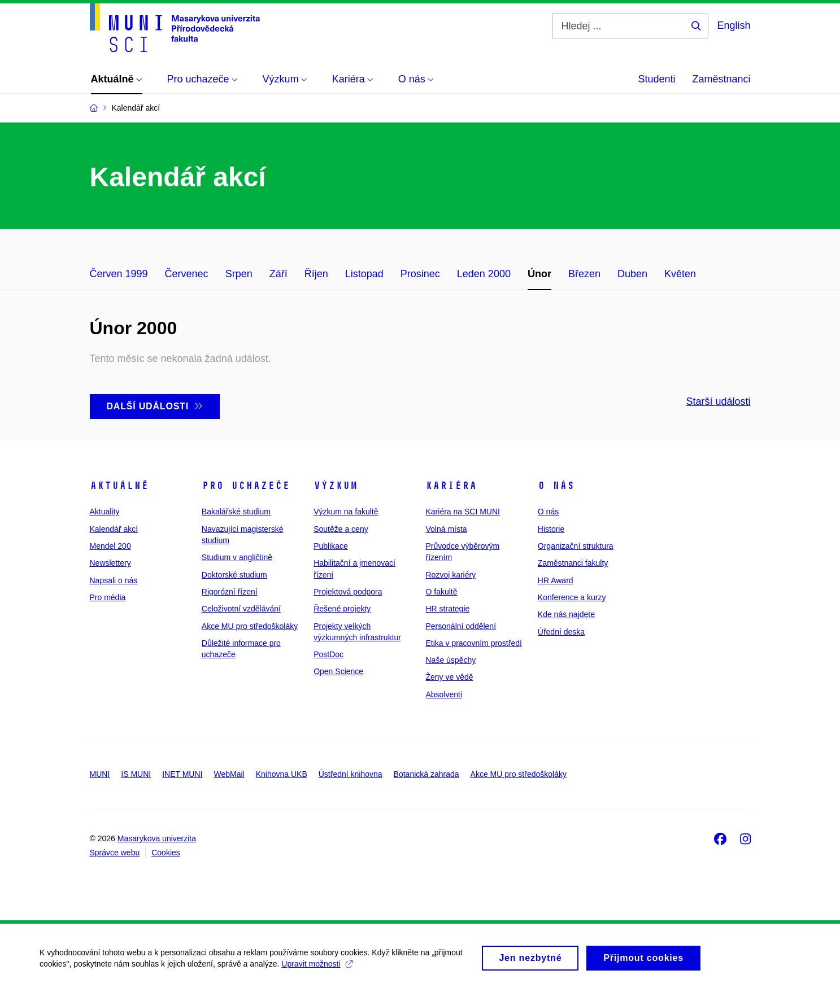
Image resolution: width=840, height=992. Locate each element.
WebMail (229, 774)
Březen (584, 273)
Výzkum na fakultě (346, 511)
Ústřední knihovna (350, 774)
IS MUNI (136, 774)
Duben (632, 273)
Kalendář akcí (114, 529)
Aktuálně (119, 485)
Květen (680, 273)
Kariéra (451, 485)
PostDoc (328, 654)
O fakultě (441, 591)
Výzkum (336, 485)
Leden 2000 (484, 273)
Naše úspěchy (450, 660)
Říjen (316, 273)
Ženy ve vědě (449, 676)
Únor (539, 273)
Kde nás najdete (566, 614)
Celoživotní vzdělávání (241, 608)
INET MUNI (182, 774)
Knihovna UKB (281, 774)
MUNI (100, 774)
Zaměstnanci (721, 79)
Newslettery (110, 562)
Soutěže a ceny (341, 529)
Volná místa (446, 529)
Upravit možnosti (316, 967)
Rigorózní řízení (230, 591)
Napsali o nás (114, 580)
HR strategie (447, 608)
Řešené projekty (342, 608)
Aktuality (105, 511)
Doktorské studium (234, 574)
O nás (556, 485)
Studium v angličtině (237, 557)
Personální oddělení (460, 626)
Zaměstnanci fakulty (573, 562)
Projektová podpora (348, 591)
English (733, 25)
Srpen (239, 273)
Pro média (108, 597)
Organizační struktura (575, 545)
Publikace (331, 545)
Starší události (718, 401)
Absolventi (443, 694)
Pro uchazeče (246, 485)
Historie (551, 529)
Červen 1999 (119, 273)
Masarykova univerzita (156, 838)
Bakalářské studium (236, 511)
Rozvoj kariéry (450, 574)
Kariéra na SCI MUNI (462, 511)
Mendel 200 (110, 545)
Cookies (165, 852)
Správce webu (115, 852)
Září (278, 273)
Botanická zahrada (426, 774)
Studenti (656, 79)
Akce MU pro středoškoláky (250, 626)
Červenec (186, 273)
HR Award (555, 580)
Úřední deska (561, 631)
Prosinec (420, 273)
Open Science (338, 671)
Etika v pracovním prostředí (473, 643)
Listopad (364, 273)
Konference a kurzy (572, 597)
